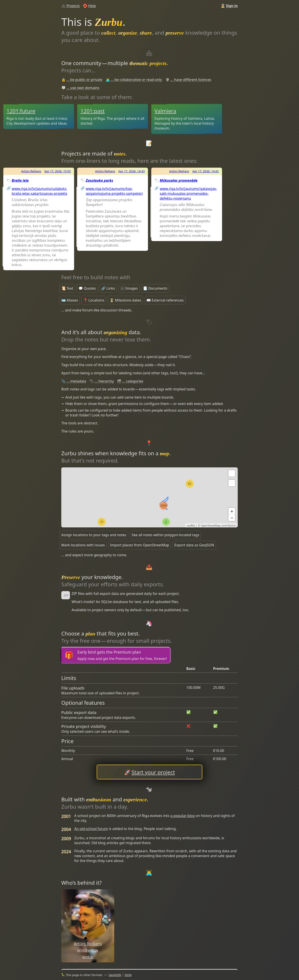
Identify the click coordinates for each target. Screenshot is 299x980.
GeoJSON (115, 975)
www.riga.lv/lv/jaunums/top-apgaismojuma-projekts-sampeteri (114, 191)
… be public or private (84, 79)
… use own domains (83, 87)
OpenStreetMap (211, 525)
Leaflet (191, 525)
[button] (231, 483)
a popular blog (182, 815)
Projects (73, 5)
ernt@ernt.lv (87, 950)
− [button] (231, 517)
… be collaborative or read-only (136, 79)
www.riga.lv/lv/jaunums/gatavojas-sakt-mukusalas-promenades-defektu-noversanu (188, 193)
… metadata (76, 381)
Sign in (232, 5)
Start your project (153, 772)
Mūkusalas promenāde (179, 180)
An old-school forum (91, 828)
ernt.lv (87, 956)
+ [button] (231, 511)
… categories (132, 381)
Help (92, 5)
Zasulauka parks (99, 180)
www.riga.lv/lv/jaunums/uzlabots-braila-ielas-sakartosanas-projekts (39, 191)
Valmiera (165, 110)
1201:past (92, 110)
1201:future (20, 110)
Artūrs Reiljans (31, 171)
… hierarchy (104, 381)
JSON (128, 975)
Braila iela (20, 180)
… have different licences (190, 79)
